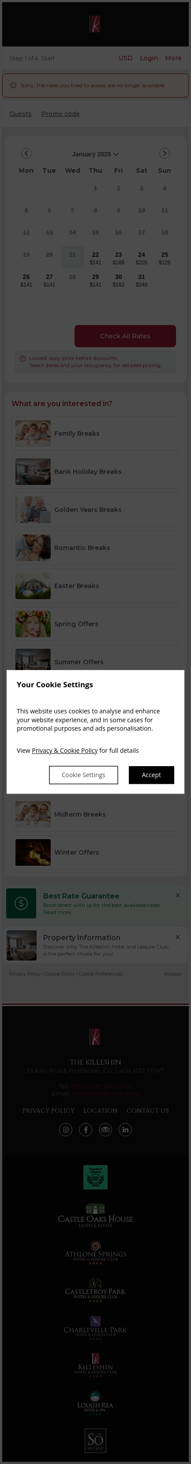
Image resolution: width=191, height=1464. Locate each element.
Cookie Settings (82, 775)
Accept (151, 775)
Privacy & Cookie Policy (64, 750)
